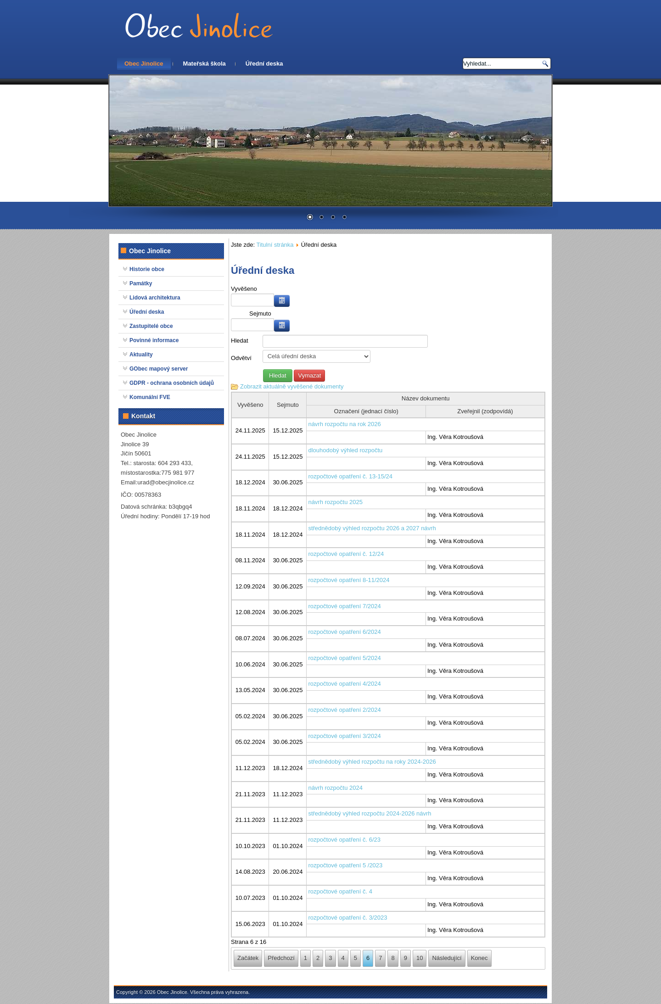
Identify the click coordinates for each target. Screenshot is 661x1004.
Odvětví (241, 358)
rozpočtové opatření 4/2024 (344, 683)
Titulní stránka (274, 244)
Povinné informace (154, 340)
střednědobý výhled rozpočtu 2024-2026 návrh (369, 813)
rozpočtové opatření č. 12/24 (346, 553)
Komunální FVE (149, 397)
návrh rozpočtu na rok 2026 (344, 424)
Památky (140, 283)
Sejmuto (260, 313)
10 (419, 957)
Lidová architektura (154, 297)
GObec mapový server (158, 369)
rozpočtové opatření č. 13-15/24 (350, 476)
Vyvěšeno (244, 288)
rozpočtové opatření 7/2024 (344, 606)
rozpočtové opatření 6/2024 (344, 631)
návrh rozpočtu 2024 (335, 787)
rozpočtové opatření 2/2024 (344, 709)
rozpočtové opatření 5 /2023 (345, 865)
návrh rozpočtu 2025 (335, 502)
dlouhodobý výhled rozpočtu (345, 450)
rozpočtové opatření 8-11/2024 (348, 580)
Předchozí (281, 957)
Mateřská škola (204, 63)
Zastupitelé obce (151, 326)
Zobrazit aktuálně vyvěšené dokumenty (291, 386)
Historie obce (146, 269)
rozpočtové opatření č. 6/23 (344, 839)
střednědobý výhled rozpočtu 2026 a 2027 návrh (372, 528)
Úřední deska (264, 63)
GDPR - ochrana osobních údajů (171, 383)
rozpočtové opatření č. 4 (340, 891)
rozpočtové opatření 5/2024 (344, 658)
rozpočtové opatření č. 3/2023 (347, 917)
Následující (446, 957)
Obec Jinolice (143, 63)
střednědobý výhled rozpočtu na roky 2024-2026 (372, 761)
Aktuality (141, 354)
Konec (479, 957)
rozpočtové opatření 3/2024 (344, 735)
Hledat (239, 340)
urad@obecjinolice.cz (165, 482)
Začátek (247, 957)
